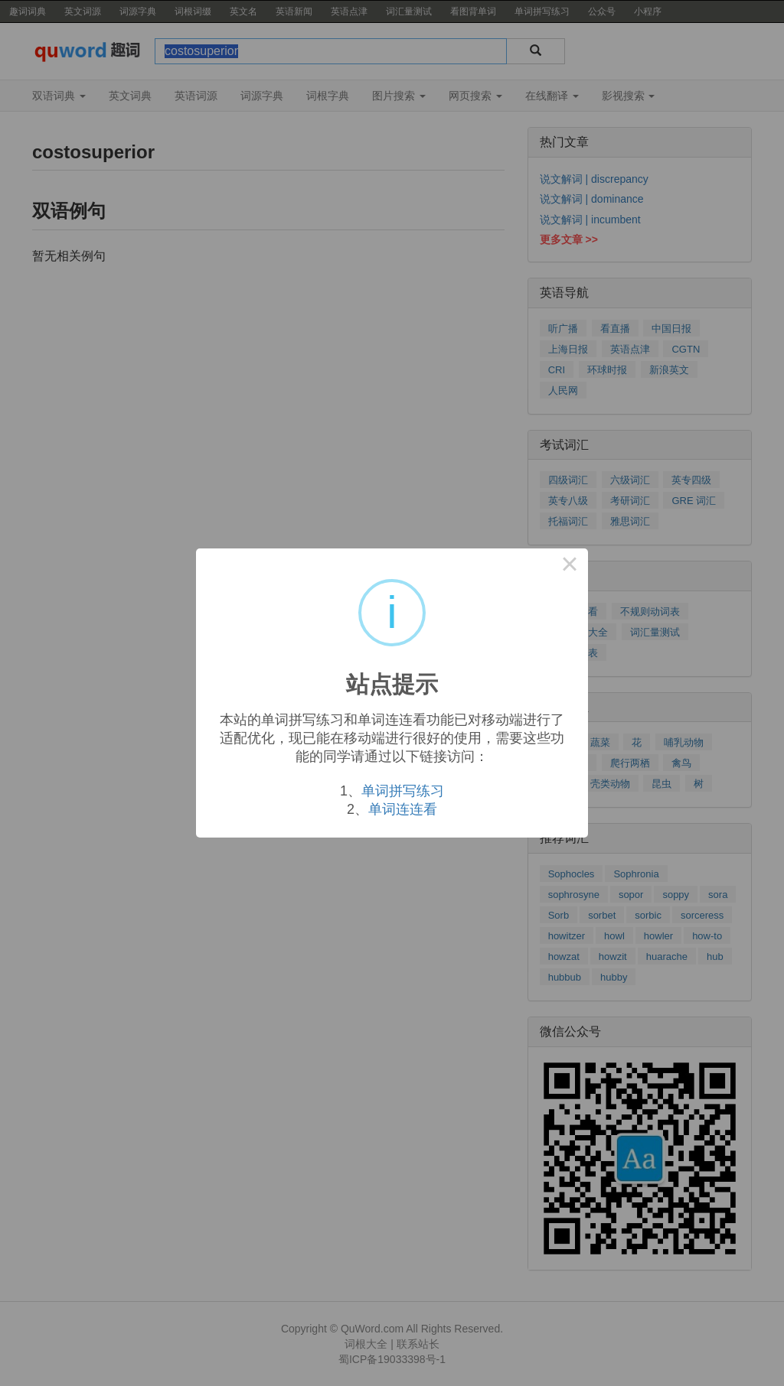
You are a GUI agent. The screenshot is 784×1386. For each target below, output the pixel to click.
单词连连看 (402, 809)
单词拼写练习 (402, 791)
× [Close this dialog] (569, 566)
